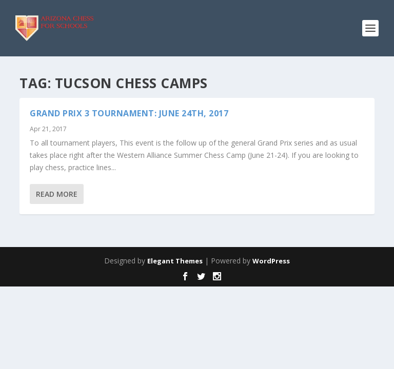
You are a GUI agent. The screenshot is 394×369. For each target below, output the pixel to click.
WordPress (271, 260)
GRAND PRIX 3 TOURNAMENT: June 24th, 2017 (129, 113)
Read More (56, 194)
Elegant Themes (175, 260)
